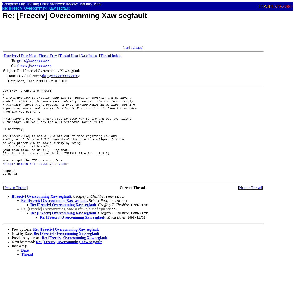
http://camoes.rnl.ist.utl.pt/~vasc (35, 179)
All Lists (136, 47)
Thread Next (68, 56)
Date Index (89, 56)
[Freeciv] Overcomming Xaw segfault (41, 214)
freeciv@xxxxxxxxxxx (34, 66)
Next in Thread (250, 206)
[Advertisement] (87, 35)
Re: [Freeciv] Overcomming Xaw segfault (54, 219)
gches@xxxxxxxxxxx (33, 60)
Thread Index (110, 56)
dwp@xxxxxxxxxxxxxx (60, 76)
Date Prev (11, 56)
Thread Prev (48, 56)
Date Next (28, 56)
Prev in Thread (15, 206)
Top (126, 47)
